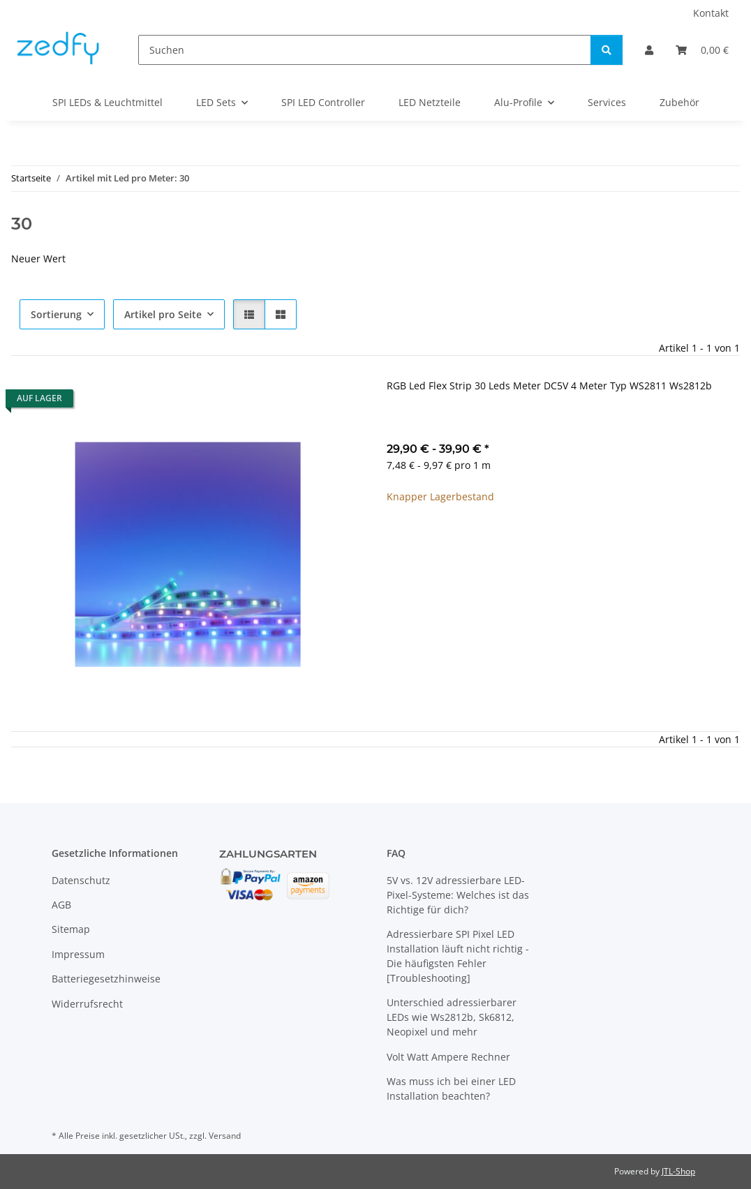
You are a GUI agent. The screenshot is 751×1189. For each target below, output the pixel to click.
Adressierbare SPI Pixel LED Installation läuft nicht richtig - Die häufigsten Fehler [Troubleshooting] (458, 956)
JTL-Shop (678, 1171)
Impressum (78, 954)
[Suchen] (364, 50)
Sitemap (71, 929)
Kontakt (711, 13)
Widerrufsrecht (87, 1003)
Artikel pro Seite (163, 314)
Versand (225, 1136)
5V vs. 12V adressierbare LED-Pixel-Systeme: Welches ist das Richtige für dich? (458, 895)
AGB (61, 904)
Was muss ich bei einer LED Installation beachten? (451, 1088)
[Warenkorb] (702, 50)
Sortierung (56, 314)
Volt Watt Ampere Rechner (448, 1056)
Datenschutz (81, 880)
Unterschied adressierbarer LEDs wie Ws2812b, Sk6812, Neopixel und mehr (451, 1017)
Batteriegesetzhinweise (106, 978)
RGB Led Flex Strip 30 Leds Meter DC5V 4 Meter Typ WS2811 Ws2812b (549, 385)
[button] (649, 50)
